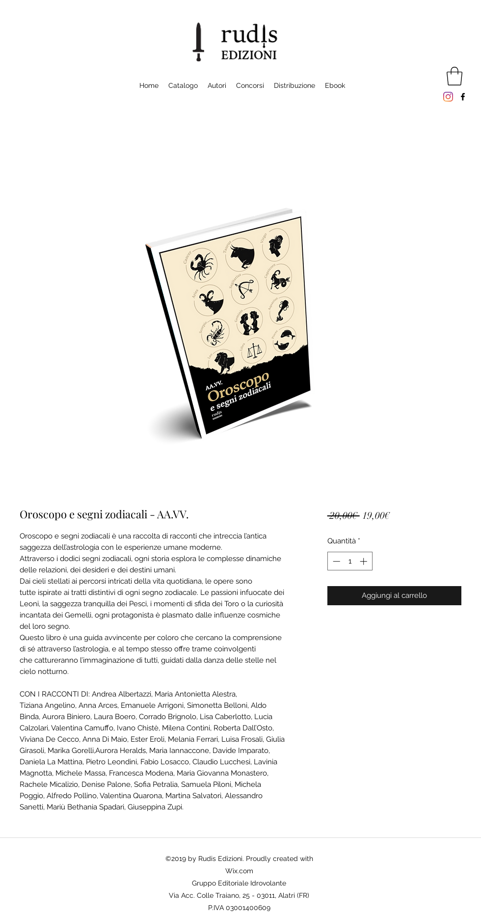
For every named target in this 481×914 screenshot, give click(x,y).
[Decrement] (335, 561)
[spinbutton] (350, 561)
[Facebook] (463, 97)
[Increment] (364, 561)
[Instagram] (448, 97)
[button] (454, 76)
